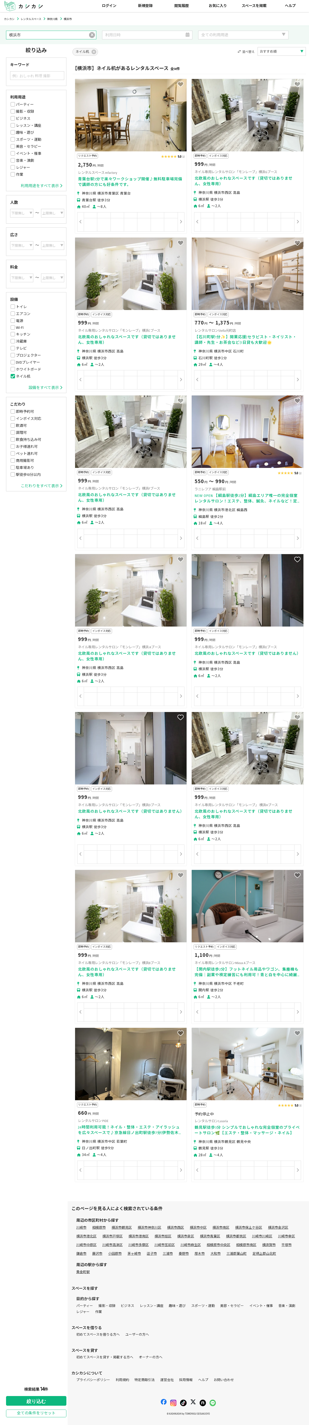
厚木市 (200, 1254)
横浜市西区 (175, 1227)
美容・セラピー (28, 146)
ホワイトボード (28, 369)
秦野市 (184, 1254)
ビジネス (23, 118)
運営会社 (167, 1380)
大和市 (216, 1254)
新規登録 (145, 6)
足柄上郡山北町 (264, 1254)
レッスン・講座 (28, 125)
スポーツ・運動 (28, 139)
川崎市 (81, 1227)
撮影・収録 (25, 111)
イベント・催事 (28, 153)
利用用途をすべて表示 (41, 186)
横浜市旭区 (162, 1236)
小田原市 (115, 1254)
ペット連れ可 (27, 454)
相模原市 (99, 1227)
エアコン (23, 314)
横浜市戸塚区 (112, 1236)
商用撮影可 (25, 461)
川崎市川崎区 (262, 1236)
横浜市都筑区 (236, 1236)
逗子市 (152, 1254)
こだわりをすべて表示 (41, 486)
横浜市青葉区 (210, 1236)
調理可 (21, 433)
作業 (19, 174)
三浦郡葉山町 (236, 1254)
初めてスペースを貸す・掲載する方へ (104, 1357)
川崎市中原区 (86, 1245)
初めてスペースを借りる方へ (98, 1334)
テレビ (21, 348)
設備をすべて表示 (45, 388)
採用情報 (186, 1380)
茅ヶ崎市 (134, 1254)
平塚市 (286, 1245)
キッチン (23, 334)
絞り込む (36, 1401)
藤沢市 (97, 1254)
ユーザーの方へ (137, 1334)
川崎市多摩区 (138, 1245)
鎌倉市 (81, 1254)
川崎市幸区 (286, 1236)
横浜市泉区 (185, 1236)
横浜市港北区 (86, 1236)
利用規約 (122, 1380)
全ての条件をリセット (36, 1413)
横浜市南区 (220, 1227)
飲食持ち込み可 (28, 440)
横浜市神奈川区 (149, 1227)
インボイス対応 (28, 419)
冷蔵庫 (21, 341)
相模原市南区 (246, 1245)
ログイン (109, 6)
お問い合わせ (224, 1380)
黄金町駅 (83, 1272)
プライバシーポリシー (93, 1380)
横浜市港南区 (138, 1236)
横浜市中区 (198, 1227)
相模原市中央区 (218, 1245)
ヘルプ (290, 6)
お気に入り (218, 6)
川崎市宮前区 (164, 1245)
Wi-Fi (20, 328)
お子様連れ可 (27, 447)
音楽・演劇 (25, 160)
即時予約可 (25, 412)
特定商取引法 (144, 1380)
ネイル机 (23, 376)
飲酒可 (21, 426)
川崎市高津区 (112, 1245)
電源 (19, 321)
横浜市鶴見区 (122, 1227)
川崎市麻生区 (191, 1245)
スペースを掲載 (254, 6)
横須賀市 (269, 1245)
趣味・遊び (25, 132)
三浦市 (168, 1254)
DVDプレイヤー (28, 362)
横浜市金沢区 (278, 1227)
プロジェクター (28, 355)
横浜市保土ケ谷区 (248, 1227)
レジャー (23, 167)
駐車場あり (25, 468)
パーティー (25, 104)
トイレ (21, 307)
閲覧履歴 (181, 6)
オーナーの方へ (150, 1357)
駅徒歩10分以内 (28, 475)
